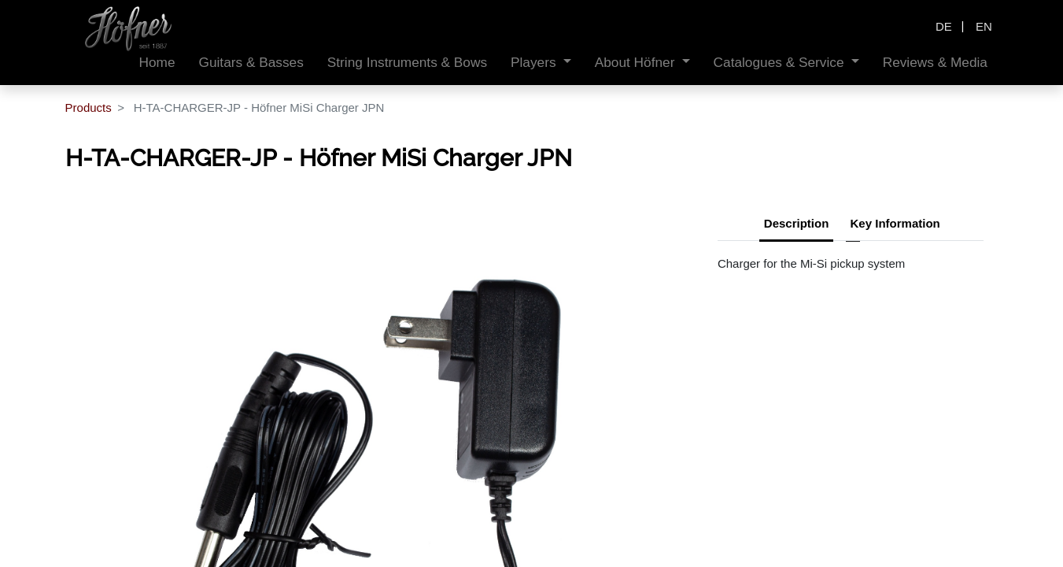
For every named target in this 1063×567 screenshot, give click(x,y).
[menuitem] (157, 62)
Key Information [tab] (895, 223)
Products (88, 107)
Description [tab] (796, 223)
